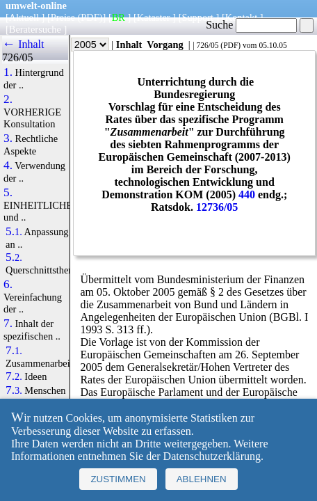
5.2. (14, 257)
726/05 (207, 45)
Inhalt (129, 44)
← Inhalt (23, 44)
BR (118, 17)
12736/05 (217, 207)
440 (246, 194)
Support (197, 17)
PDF (230, 45)
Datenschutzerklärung (212, 456)
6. (8, 284)
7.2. (14, 376)
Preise (63, 17)
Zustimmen (117, 479)
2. (8, 99)
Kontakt (241, 17)
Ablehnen (202, 479)
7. (8, 323)
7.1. (14, 350)
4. (8, 165)
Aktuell (24, 17)
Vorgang (165, 44)
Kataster (153, 17)
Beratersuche (35, 29)
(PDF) (90, 17)
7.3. (14, 390)
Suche (251, 25)
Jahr (80, 44)
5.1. (14, 231)
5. (8, 192)
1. (8, 72)
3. (8, 138)
